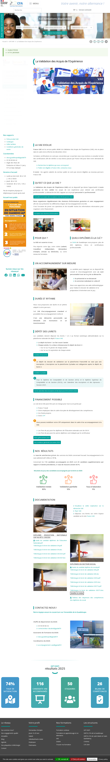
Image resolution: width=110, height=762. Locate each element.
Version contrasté (85, 10)
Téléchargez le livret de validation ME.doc (84, 574)
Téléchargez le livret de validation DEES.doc (85, 582)
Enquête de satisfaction (14, 115)
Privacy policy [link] (103, 759)
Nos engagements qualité (9, 733)
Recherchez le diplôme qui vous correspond (53, 165)
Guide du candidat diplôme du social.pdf (85, 567)
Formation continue (62, 730)
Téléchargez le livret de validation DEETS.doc (87, 590)
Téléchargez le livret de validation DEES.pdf (85, 578)
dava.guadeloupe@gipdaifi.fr (16, 157)
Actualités (9, 103)
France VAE (91, 516)
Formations (9, 82)
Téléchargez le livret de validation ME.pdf (84, 570)
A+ (74, 10)
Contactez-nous (11, 124)
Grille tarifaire (11, 144)
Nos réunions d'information (15, 95)
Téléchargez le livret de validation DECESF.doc (49, 558)
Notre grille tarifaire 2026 (42, 438)
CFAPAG (86, 742)
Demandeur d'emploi (35, 730)
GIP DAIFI (11, 41)
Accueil (4, 41)
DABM (58, 742)
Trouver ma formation (63, 745)
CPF (43, 416)
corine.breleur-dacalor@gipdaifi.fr (49, 628)
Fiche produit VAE (12, 139)
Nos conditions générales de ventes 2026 (47, 442)
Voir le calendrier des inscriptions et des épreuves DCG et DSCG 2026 (55, 391)
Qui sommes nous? (7, 730)
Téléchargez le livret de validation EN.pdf (47, 546)
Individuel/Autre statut (36, 739)
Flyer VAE (78, 511)
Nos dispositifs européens (15, 99)
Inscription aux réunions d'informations (46, 213)
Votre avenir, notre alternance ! (82, 3)
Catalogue (9, 142)
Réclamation (10, 120)
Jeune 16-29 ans (34, 733)
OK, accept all (62, 759)
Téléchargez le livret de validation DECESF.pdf (49, 554)
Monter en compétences (14, 87)
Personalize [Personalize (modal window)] (92, 759)
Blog (2, 739)
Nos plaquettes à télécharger (10, 745)
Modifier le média (77, 593)
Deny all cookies (78, 759)
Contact (3, 748)
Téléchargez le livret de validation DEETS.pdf (85, 586)
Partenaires (32, 745)
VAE (57, 738)
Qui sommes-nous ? (12, 72)
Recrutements (11, 107)
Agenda (3, 742)
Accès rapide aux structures (2, 25)
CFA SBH (87, 745)
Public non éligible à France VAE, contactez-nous (54, 168)
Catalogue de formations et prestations (15, 77)
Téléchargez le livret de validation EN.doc (47, 550)
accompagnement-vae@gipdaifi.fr (50, 645)
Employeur (32, 742)
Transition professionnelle (15, 91)
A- (77, 10)
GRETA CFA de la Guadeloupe (93, 733)
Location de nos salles (13, 111)
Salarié (31, 736)
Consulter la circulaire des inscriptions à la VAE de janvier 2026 (53, 197)
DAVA (74, 242)
